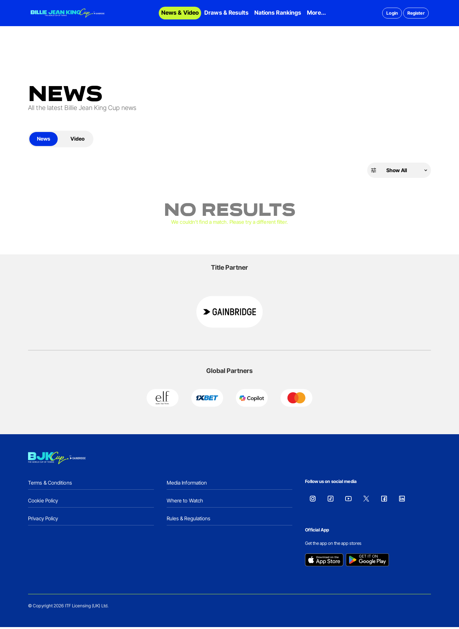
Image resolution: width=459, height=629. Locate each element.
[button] (399, 172)
